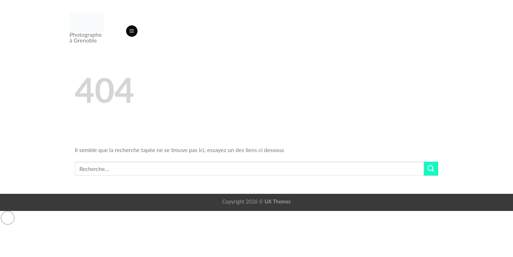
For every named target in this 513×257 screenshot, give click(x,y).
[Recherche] (117, 31)
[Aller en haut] (8, 218)
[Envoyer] (431, 169)
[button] (132, 31)
